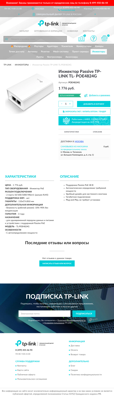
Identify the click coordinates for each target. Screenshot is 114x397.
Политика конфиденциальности (86, 375)
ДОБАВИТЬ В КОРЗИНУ (93, 104)
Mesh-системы (61, 52)
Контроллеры (54, 57)
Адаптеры (52, 46)
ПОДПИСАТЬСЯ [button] (84, 314)
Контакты (89, 31)
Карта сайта (23, 370)
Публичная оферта (26, 375)
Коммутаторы (83, 46)
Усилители (67, 46)
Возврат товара (78, 355)
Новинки (72, 31)
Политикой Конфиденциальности (71, 320)
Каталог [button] (24, 31)
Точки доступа (16, 52)
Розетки (45, 52)
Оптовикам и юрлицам (48, 31)
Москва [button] (79, 142)
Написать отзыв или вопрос (57, 263)
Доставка (75, 346)
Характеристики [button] (71, 132)
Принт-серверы (80, 52)
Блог (73, 366)
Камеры (99, 46)
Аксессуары (71, 57)
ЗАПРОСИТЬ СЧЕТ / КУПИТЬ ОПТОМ (84, 111)
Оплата (74, 350)
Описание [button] (97, 132)
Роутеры (38, 46)
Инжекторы (98, 52)
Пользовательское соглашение (32, 379)
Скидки (74, 370)
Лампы (40, 57)
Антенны (32, 52)
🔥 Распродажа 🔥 (21, 46)
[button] (66, 10)
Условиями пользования (54, 323)
